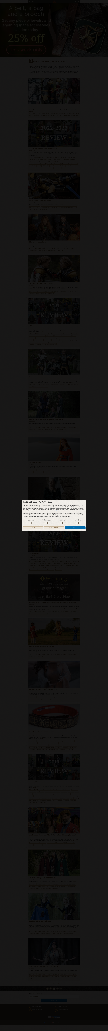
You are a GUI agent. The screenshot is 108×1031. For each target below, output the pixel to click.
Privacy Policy (54, 510)
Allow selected (54, 528)
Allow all (75, 528)
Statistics (61, 520)
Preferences (46, 520)
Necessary (31, 520)
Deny (33, 528)
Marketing (77, 520)
